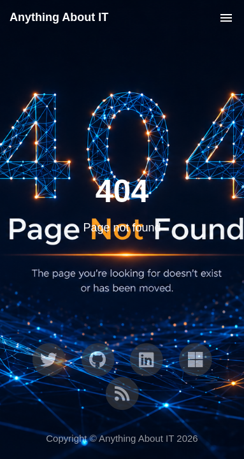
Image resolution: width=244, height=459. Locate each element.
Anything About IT (59, 17)
